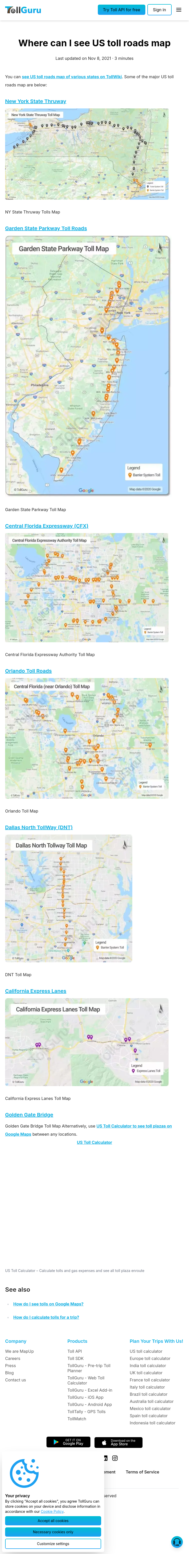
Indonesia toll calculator (152, 1422)
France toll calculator (150, 1379)
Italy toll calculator (147, 1387)
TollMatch (76, 1418)
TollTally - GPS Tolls (86, 1411)
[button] (121, 10)
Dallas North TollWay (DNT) (39, 827)
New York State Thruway (35, 101)
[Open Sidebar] (179, 9)
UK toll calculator (146, 1372)
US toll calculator (146, 1351)
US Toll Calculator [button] (94, 1142)
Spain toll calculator (149, 1415)
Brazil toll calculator (149, 1394)
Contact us (15, 1379)
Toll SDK (75, 1358)
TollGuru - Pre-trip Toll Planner (88, 1368)
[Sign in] (159, 9)
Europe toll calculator (150, 1358)
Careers (12, 1358)
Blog (9, 1372)
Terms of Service (142, 1471)
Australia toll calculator (152, 1401)
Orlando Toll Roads (28, 671)
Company (15, 1341)
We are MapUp (19, 1351)
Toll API (74, 1351)
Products (77, 1341)
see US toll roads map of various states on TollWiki (72, 76)
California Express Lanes (35, 991)
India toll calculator (148, 1365)
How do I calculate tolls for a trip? (46, 1317)
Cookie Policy (52, 1511)
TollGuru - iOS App (85, 1397)
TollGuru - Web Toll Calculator (85, 1380)
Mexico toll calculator (150, 1408)
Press (10, 1365)
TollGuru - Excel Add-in (89, 1390)
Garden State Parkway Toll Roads (46, 228)
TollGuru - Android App (89, 1404)
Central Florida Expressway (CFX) (46, 526)
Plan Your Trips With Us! (156, 1341)
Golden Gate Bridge (29, 1115)
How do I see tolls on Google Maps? (48, 1304)
